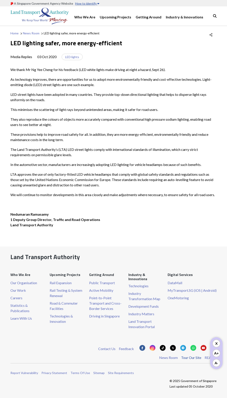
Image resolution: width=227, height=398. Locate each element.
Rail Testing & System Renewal (66, 293)
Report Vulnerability (24, 373)
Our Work (18, 290)
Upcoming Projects (115, 17)
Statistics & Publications (19, 308)
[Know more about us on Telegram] (183, 348)
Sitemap (99, 373)
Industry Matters (141, 314)
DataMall (175, 283)
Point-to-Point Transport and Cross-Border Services (105, 303)
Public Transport (102, 283)
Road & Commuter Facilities (64, 306)
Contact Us (106, 349)
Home (14, 33)
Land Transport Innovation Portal (141, 324)
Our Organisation (23, 283)
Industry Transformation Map (144, 296)
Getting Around (148, 17)
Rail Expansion (61, 283)
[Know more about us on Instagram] (152, 348)
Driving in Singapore (104, 316)
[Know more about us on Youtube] (203, 348)
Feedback (126, 349)
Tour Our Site (191, 357)
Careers (16, 298)
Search (215, 16)
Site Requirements (121, 373)
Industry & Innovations (184, 17)
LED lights (72, 57)
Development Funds (143, 306)
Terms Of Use (80, 373)
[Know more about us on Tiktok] (163, 348)
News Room (31, 33)
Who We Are (84, 17)
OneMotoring (178, 298)
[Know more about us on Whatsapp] (193, 348)
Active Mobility (101, 290)
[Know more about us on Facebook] (142, 348)
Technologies (138, 286)
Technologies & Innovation (61, 318)
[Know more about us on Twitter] (173, 348)
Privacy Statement (54, 373)
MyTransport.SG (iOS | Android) (192, 290)
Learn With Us (21, 318)
